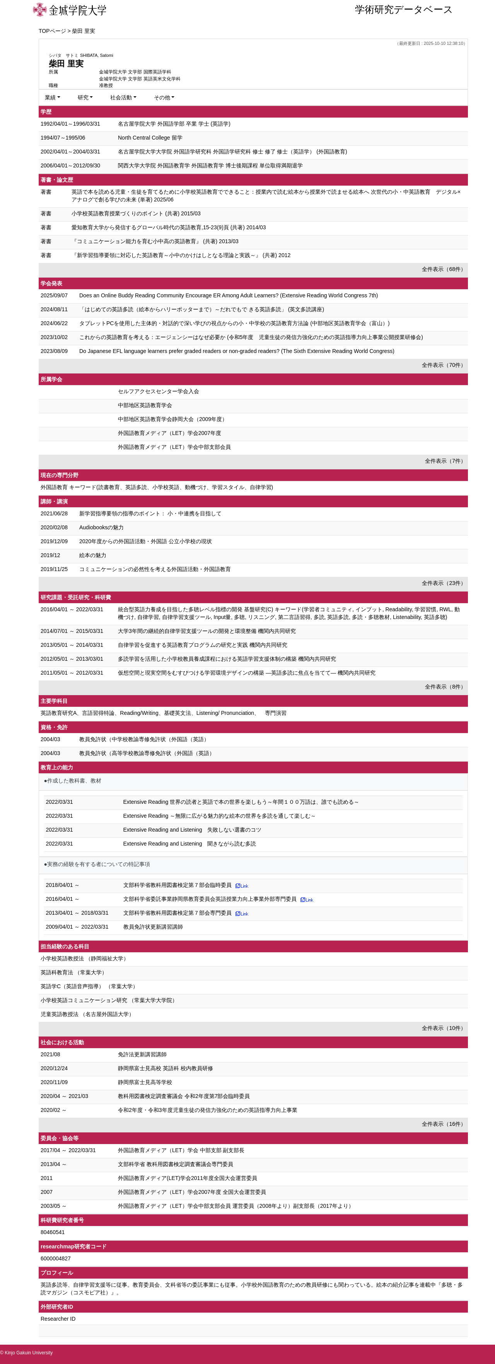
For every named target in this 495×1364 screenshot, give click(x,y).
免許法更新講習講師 (142, 1054)
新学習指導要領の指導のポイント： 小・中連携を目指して (150, 513)
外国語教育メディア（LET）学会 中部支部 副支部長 (181, 1150)
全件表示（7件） (445, 461)
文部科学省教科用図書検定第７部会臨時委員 (177, 885)
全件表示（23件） (444, 583)
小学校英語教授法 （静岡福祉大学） (85, 958)
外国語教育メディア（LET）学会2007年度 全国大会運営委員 (192, 1192)
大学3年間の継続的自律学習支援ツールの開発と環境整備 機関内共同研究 (207, 631)
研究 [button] (83, 97)
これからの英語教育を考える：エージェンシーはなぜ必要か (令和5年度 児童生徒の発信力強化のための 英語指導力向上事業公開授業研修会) (251, 337)
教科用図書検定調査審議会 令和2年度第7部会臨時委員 (184, 1096)
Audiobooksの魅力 (101, 527)
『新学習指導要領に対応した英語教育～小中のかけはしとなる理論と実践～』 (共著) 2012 (181, 255)
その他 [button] (162, 97)
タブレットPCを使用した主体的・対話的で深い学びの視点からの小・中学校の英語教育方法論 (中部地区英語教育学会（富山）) (234, 323)
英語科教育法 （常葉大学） (74, 972)
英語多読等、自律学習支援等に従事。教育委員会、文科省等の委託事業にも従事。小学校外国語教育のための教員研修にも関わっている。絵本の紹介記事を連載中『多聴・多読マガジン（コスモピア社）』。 (252, 1289)
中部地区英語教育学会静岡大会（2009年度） (172, 419)
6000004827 (56, 1258)
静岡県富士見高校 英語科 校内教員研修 (165, 1068)
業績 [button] (50, 97)
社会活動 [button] (121, 97)
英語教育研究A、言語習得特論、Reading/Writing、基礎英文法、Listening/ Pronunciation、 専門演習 (164, 713)
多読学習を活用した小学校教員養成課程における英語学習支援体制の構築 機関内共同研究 (227, 659)
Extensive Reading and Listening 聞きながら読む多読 (189, 844)
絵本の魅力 (92, 555)
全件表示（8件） (445, 687)
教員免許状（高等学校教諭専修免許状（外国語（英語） (147, 753)
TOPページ (52, 31)
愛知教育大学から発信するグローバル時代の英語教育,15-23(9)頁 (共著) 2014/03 (169, 227)
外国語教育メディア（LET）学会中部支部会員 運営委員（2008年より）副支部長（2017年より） (236, 1206)
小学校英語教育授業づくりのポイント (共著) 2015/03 (136, 213)
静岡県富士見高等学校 (145, 1082)
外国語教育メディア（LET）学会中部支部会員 (174, 447)
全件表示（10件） (444, 1028)
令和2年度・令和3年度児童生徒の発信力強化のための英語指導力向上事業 (207, 1110)
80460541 (53, 1232)
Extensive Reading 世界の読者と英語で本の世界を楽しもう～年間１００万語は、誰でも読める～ (241, 802)
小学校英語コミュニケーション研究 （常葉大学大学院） (109, 1000)
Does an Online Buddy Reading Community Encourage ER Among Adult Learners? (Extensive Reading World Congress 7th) (228, 295)
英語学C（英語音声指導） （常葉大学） (89, 986)
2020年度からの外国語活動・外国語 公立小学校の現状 (145, 541)
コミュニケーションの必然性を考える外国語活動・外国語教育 (155, 569)
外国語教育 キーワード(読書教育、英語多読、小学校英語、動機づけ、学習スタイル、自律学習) (157, 487)
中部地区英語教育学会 (145, 405)
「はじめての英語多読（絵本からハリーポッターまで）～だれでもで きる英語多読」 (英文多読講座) (201, 309)
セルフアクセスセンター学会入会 (158, 391)
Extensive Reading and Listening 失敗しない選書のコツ (192, 830)
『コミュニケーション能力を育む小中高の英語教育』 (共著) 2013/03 (155, 241)
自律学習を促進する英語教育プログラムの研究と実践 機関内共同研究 (202, 645)
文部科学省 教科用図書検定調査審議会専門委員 (175, 1164)
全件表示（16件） (444, 1124)
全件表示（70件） (444, 365)
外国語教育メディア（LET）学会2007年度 (169, 433)
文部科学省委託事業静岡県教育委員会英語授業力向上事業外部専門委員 (210, 899)
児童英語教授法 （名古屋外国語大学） (87, 1014)
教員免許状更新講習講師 (153, 927)
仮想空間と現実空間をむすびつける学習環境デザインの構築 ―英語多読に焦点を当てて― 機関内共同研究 (247, 673)
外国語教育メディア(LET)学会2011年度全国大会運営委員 (187, 1178)
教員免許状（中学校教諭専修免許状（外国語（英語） (144, 739)
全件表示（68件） (444, 269)
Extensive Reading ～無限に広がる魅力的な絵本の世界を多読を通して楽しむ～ (219, 816)
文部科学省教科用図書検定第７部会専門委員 (177, 913)
